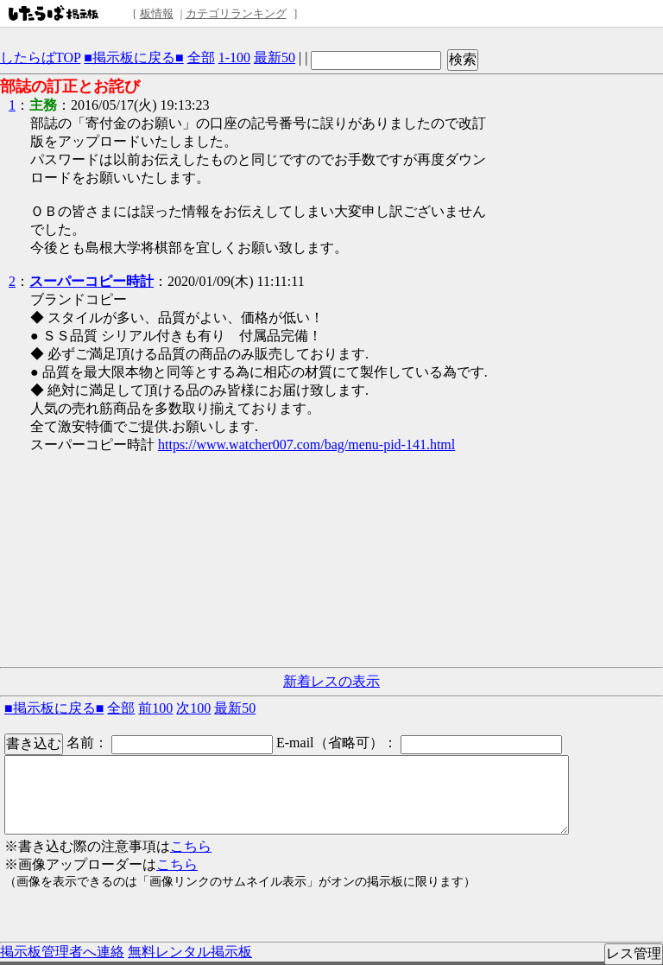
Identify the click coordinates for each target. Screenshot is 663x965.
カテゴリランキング (236, 13)
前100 (155, 708)
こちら (191, 846)
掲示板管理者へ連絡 (62, 951)
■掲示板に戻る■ (133, 57)
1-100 (234, 57)
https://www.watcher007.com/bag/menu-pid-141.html (306, 444)
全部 (201, 57)
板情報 (157, 13)
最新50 (274, 57)
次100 (193, 708)
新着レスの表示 (331, 681)
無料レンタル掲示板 (190, 951)
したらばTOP (40, 57)
